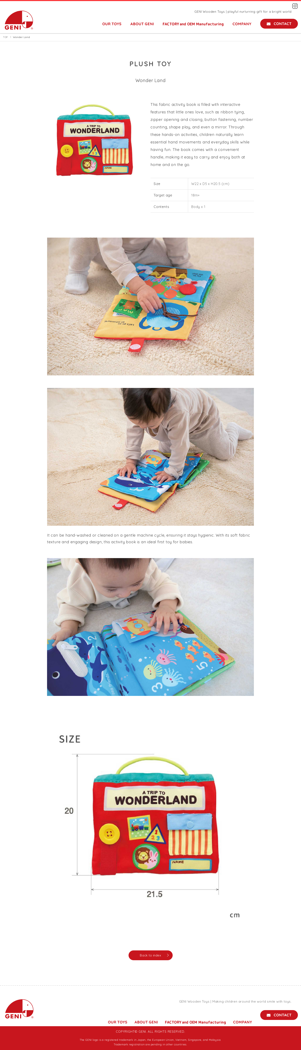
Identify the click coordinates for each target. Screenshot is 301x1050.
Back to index (150, 955)
